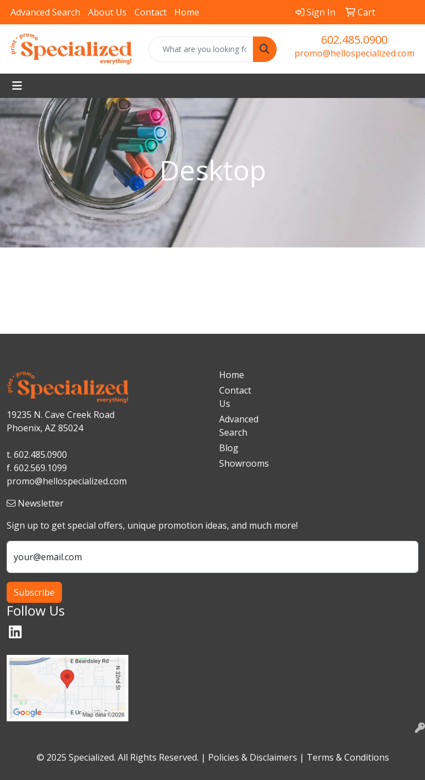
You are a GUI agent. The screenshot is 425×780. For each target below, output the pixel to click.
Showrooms (239, 463)
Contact (150, 12)
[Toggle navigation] (17, 86)
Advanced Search (45, 12)
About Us (107, 12)
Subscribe (34, 592)
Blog (229, 448)
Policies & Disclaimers (252, 757)
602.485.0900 (354, 39)
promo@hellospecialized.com (354, 53)
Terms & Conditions (348, 757)
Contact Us (235, 397)
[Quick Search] (200, 49)
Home (186, 12)
